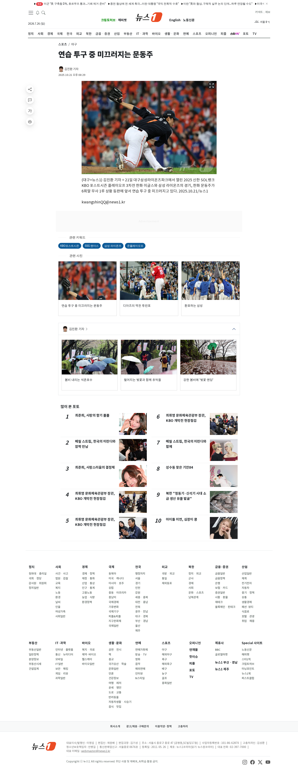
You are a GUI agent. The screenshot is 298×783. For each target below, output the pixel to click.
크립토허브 (108, 20)
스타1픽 (246, 659)
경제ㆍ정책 (88, 573)
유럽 (111, 588)
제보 (267, 12)
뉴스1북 (246, 673)
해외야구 (167, 654)
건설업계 (34, 669)
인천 (137, 588)
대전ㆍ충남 (141, 602)
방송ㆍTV (141, 654)
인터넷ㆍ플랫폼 (64, 649)
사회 (58, 567)
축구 (164, 659)
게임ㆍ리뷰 (61, 673)
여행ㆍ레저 (115, 683)
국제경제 (114, 602)
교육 (57, 583)
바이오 (86, 643)
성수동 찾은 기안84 (179, 467)
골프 (164, 678)
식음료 (245, 611)
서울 (137, 578)
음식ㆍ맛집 (115, 706)
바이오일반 (88, 664)
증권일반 (220, 592)
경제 (85, 567)
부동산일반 (35, 649)
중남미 (112, 597)
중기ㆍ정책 (248, 592)
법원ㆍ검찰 (61, 578)
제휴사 (219, 643)
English (175, 20)
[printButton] (30, 121)
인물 (57, 607)
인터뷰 (139, 673)
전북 (137, 607)
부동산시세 (35, 664)
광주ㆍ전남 (141, 611)
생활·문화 (115, 643)
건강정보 (114, 678)
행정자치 (140, 573)
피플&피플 (115, 616)
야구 (164, 649)
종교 (111, 659)
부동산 (33, 643)
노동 (57, 592)
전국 (138, 567)
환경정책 (87, 602)
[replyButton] (30, 100)
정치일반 (34, 588)
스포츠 (166, 643)
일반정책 (34, 654)
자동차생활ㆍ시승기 (120, 702)
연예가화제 (141, 649)
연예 (138, 643)
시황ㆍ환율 (221, 597)
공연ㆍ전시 (115, 649)
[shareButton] (30, 89)
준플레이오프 (135, 245)
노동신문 (189, 20)
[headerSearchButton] (43, 12)
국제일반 (114, 626)
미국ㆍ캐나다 (116, 578)
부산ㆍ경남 (141, 621)
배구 (164, 669)
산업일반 (247, 573)
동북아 (112, 573)
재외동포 (167, 583)
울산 (137, 626)
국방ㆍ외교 (168, 573)
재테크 (219, 602)
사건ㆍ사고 (61, 573)
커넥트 (259, 12)
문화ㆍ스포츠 (196, 592)
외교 (165, 567)
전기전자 (247, 583)
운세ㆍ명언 (115, 687)
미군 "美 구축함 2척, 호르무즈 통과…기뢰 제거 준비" (57, 3)
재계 (244, 578)
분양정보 (34, 659)
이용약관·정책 (163, 726)
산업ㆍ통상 (88, 583)
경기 (137, 583)
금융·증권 (221, 567)
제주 (137, 630)
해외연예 (140, 669)
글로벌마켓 (221, 654)
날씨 (57, 602)
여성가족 (60, 611)
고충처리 (183, 726)
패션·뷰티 (247, 607)
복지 (57, 588)
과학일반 (60, 678)
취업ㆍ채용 (248, 621)
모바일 (59, 659)
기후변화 (114, 607)
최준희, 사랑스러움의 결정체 (95, 467)
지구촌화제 (115, 621)
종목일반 (167, 683)
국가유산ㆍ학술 (117, 664)
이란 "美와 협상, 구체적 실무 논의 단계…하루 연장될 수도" (204, 3)
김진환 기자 (71, 69)
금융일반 (220, 573)
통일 (164, 578)
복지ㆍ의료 (88, 649)
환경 (57, 597)
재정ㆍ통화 (88, 578)
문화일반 (114, 669)
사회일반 (60, 616)
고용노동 (87, 592)
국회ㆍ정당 (35, 578)
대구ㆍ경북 (141, 616)
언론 (111, 673)
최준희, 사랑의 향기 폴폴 (92, 415)
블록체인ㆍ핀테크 (225, 607)
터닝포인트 (248, 669)
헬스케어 (87, 659)
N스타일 (140, 678)
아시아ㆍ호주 (116, 583)
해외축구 (167, 664)
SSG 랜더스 (92, 245)
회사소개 (115, 726)
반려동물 (114, 697)
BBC (217, 649)
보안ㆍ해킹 (61, 669)
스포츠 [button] (62, 44)
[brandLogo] (149, 16)
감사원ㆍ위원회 (37, 583)
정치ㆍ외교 (194, 573)
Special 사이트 (252, 643)
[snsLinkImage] (244, 762)
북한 (191, 567)
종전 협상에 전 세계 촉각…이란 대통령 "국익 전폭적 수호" (130, 3)
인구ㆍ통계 (88, 588)
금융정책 (220, 578)
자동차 (245, 588)
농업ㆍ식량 (88, 597)
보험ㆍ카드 (221, 588)
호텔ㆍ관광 (248, 616)
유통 (244, 597)
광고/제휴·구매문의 (137, 726)
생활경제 (247, 602)
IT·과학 (60, 643)
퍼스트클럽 (248, 678)
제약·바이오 (89, 654)
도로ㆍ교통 (115, 692)
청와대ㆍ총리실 (37, 573)
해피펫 (122, 20)
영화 (137, 659)
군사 (190, 578)
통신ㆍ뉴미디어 (64, 654)
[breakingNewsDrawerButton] (38, 12)
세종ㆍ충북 (141, 597)
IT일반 (59, 664)
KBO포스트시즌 (69, 245)
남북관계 (193, 597)
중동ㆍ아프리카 (117, 592)
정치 (32, 567)
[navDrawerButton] (31, 12)
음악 (137, 664)
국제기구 (114, 611)
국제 (111, 567)
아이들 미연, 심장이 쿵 (181, 519)
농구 (164, 673)
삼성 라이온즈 (112, 245)
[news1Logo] (44, 746)
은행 (217, 583)
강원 (137, 592)
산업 (244, 567)
